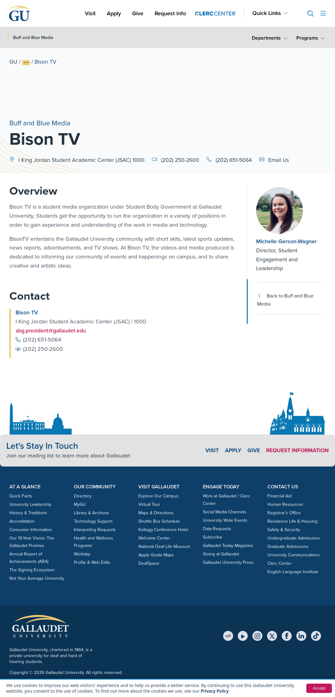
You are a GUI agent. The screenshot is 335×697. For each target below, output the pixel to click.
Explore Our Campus (158, 496)
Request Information (296, 450)
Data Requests (217, 528)
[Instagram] (257, 636)
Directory (83, 496)
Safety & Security (283, 529)
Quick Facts (20, 496)
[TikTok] (316, 636)
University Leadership (30, 504)
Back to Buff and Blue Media (285, 299)
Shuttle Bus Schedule (159, 521)
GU (13, 62)
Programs (307, 37)
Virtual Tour (149, 504)
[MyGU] (228, 636)
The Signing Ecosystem (32, 570)
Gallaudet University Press (228, 562)
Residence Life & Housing (292, 521)
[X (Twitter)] (272, 636)
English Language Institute (292, 572)
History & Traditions (28, 513)
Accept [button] (318, 688)
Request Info (170, 13)
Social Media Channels (224, 512)
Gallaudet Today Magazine (228, 545)
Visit (90, 13)
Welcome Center (154, 538)
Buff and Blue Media (39, 122)
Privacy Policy (215, 691)
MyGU (80, 504)
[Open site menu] (323, 13)
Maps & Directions (156, 513)
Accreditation (22, 521)
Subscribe (212, 537)
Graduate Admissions (288, 546)
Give (137, 13)
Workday (82, 554)
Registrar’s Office (284, 513)
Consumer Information (30, 529)
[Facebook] (287, 636)
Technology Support (93, 521)
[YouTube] (243, 636)
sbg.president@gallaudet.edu (51, 331)
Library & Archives (91, 513)
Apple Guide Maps (156, 555)
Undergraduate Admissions (293, 538)
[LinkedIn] (301, 636)
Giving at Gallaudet (221, 554)
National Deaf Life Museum (164, 546)
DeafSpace (148, 563)
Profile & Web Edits (92, 562)
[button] (307, 13)
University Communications (293, 555)
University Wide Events (225, 520)
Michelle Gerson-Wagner (286, 241)
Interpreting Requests (95, 529)
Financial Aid (279, 496)
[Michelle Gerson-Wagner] (289, 210)
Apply (115, 13)
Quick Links (266, 13)
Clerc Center (279, 563)
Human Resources (285, 504)
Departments (266, 37)
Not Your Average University (36, 578)
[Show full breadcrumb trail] (26, 62)
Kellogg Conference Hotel (163, 529)
